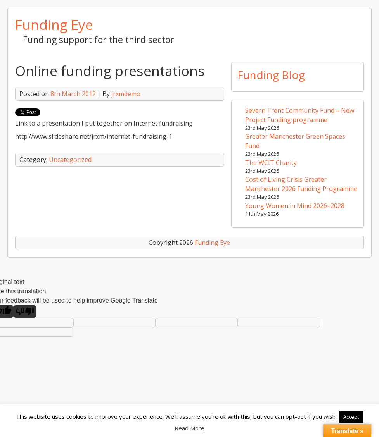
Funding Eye (54, 24)
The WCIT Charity (271, 162)
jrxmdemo (125, 93)
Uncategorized (70, 159)
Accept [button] (351, 416)
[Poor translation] (25, 311)
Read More (189, 428)
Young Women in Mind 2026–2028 (294, 205)
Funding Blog (271, 74)
